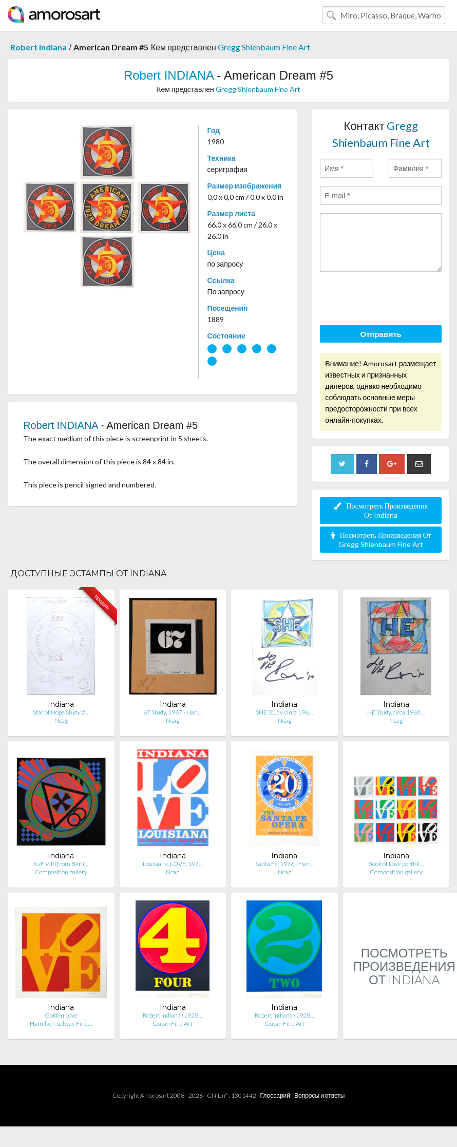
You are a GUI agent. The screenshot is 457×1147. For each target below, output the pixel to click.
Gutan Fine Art (173, 1023)
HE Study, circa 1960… (396, 712)
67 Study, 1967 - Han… (172, 712)
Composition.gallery (60, 872)
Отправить (381, 334)
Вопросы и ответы (319, 1095)
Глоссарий (275, 1095)
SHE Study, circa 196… (284, 712)
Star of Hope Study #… (61, 712)
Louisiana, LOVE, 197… (173, 864)
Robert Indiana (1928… (172, 1015)
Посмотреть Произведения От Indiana (381, 510)
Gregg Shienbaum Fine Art (264, 47)
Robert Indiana (38, 47)
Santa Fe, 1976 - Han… (284, 864)
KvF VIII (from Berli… (60, 864)
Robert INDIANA (169, 75)
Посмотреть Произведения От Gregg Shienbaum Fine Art (381, 540)
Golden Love (61, 1015)
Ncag (61, 720)
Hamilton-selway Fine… (61, 1023)
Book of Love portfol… (396, 864)
